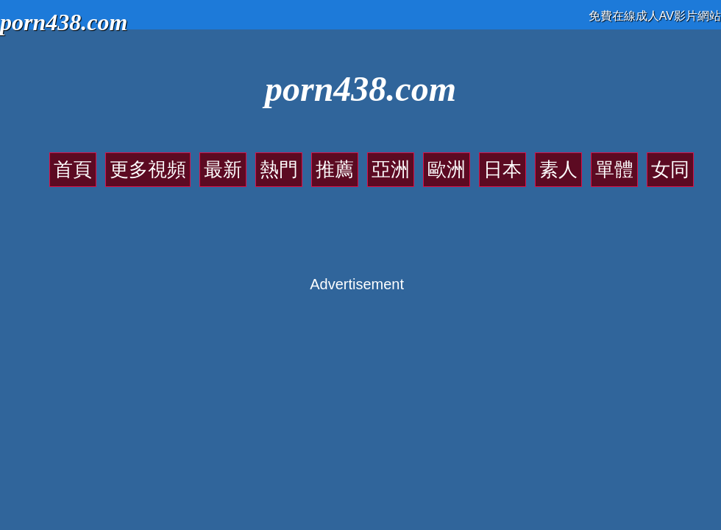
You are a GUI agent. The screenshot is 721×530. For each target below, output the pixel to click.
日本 (502, 169)
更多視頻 (148, 169)
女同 (670, 169)
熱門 (279, 169)
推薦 (335, 169)
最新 (223, 169)
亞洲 (391, 169)
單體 (614, 169)
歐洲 (446, 169)
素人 (558, 169)
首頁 (73, 169)
